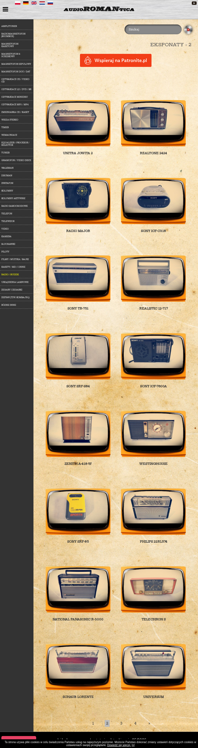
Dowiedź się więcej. (119, 745)
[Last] (149, 723)
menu (6, 10)
